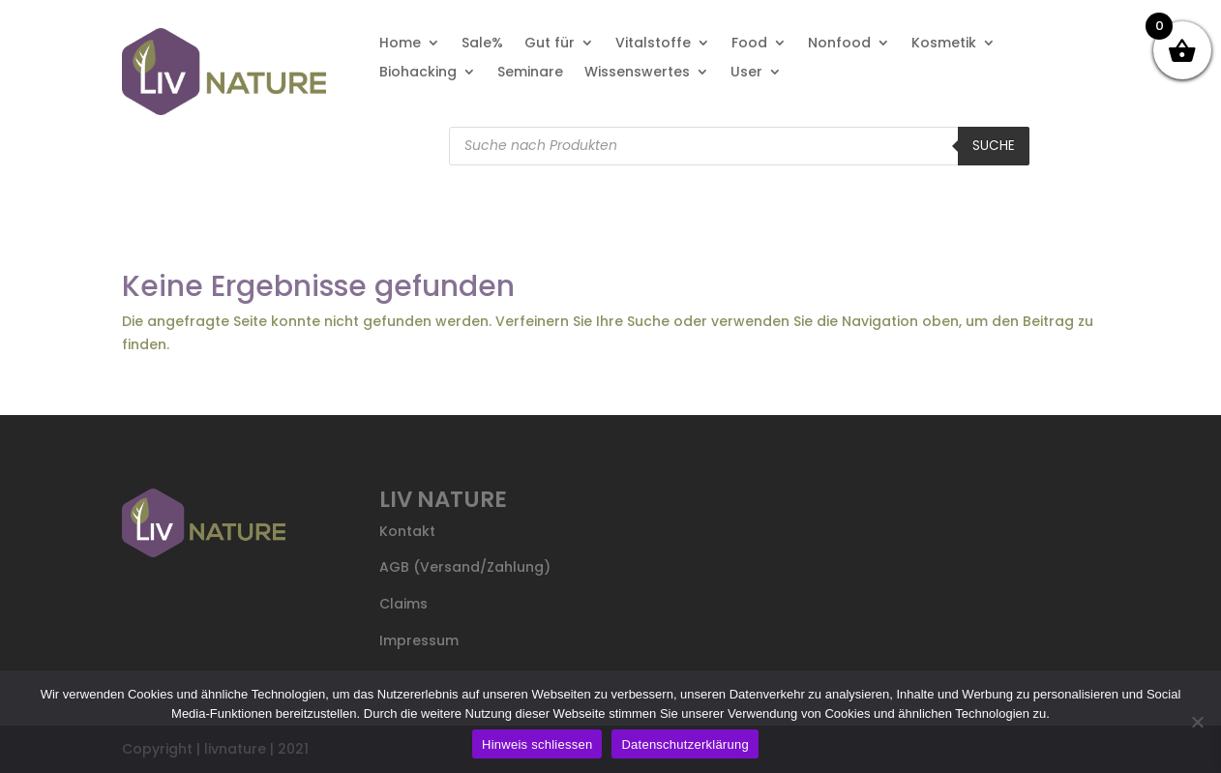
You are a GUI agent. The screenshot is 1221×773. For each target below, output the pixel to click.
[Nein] (1196, 721)
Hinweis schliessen (537, 744)
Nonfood (839, 44)
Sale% (482, 44)
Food (749, 44)
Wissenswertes (637, 73)
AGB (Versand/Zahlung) (465, 567)
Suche (993, 145)
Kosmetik (943, 44)
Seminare (530, 73)
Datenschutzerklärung (684, 744)
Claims (403, 603)
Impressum (419, 640)
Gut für (549, 44)
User (746, 73)
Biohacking (418, 73)
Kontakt (407, 531)
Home (400, 44)
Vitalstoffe (653, 44)
